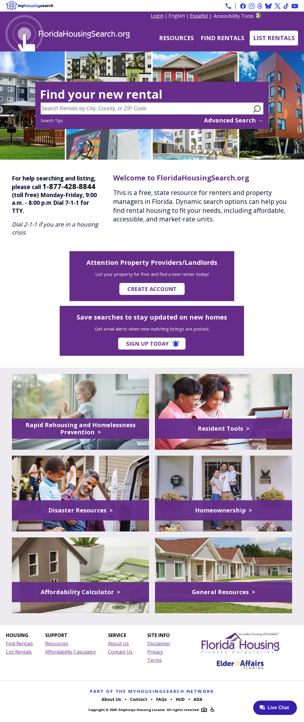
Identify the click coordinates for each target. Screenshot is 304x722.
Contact (138, 699)
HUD (180, 699)
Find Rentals (222, 38)
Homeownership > (223, 510)
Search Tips (52, 120)
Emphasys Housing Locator (141, 709)
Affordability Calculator (70, 652)
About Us (118, 643)
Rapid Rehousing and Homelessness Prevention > (81, 428)
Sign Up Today (147, 343)
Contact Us (120, 652)
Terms (154, 660)
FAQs (161, 699)
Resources (176, 38)
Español (199, 16)
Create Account (152, 288)
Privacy (155, 652)
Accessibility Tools (233, 16)
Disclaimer (158, 643)
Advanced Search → (233, 120)
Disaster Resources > (80, 510)
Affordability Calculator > (80, 592)
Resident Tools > (223, 428)
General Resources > (223, 592)
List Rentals (274, 38)
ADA (198, 699)
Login (157, 16)
